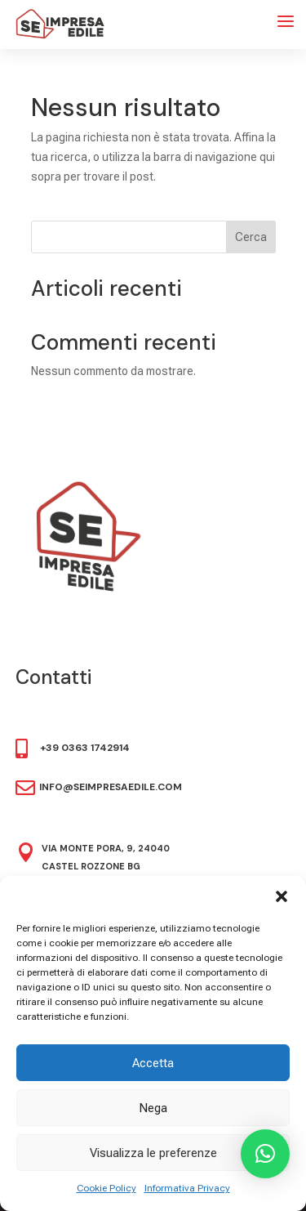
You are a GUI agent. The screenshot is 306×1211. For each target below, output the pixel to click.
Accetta (153, 1063)
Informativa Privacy (187, 1188)
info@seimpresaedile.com (110, 786)
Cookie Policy (106, 1188)
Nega (153, 1108)
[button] (281, 896)
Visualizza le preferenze (153, 1153)
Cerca (251, 237)
